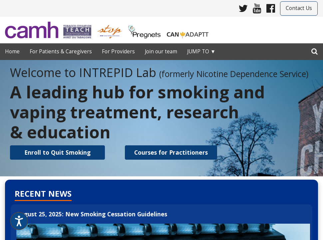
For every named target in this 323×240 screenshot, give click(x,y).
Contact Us (299, 8)
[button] (57, 152)
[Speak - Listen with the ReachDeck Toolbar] (19, 221)
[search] (314, 50)
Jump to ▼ (201, 51)
